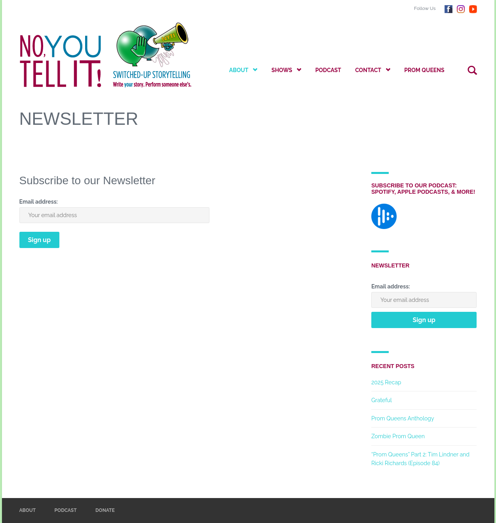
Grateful (381, 400)
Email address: (38, 202)
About (243, 70)
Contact (372, 70)
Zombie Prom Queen (398, 436)
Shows (286, 70)
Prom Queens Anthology (402, 418)
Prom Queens (424, 70)
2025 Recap (386, 382)
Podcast (328, 70)
